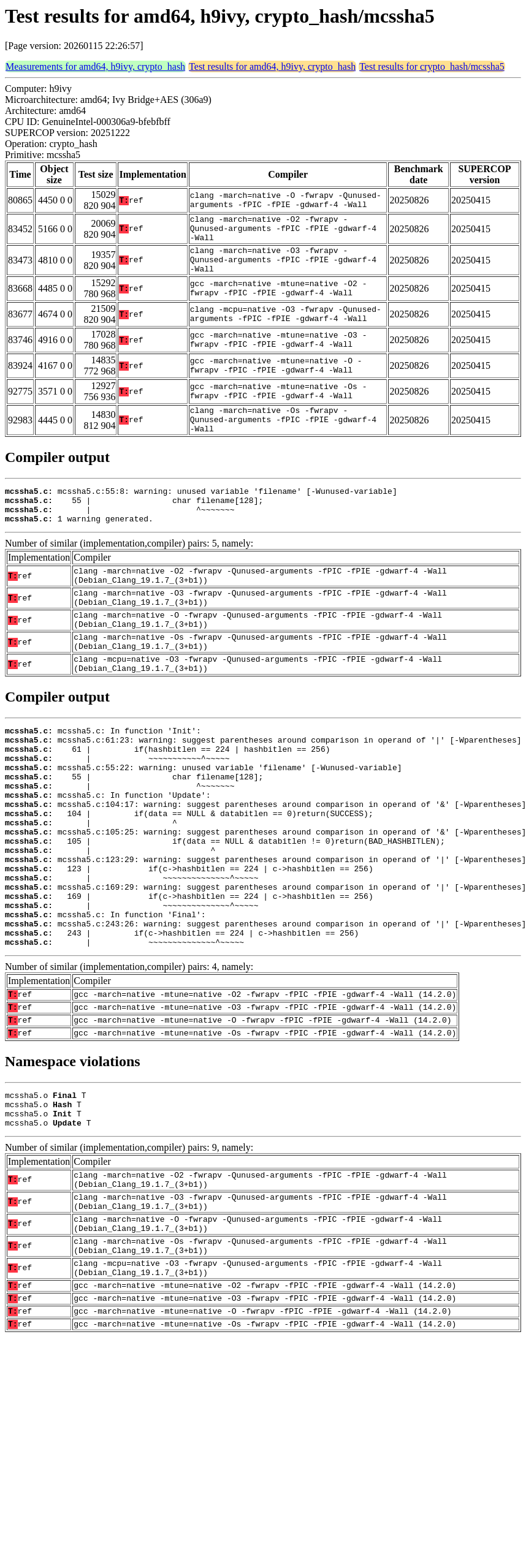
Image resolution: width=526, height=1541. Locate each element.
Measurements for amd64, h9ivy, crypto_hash (95, 66)
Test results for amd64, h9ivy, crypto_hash (272, 66)
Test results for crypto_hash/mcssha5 (432, 66)
